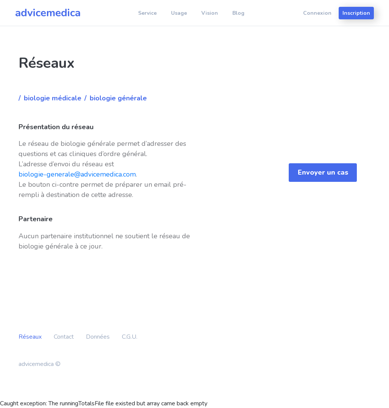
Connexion (317, 13)
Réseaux (30, 337)
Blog (238, 13)
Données (98, 337)
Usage (179, 13)
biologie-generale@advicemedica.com (77, 174)
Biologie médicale (52, 98)
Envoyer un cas (323, 172)
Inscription (356, 13)
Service (147, 13)
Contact (64, 337)
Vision (209, 13)
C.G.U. (129, 337)
